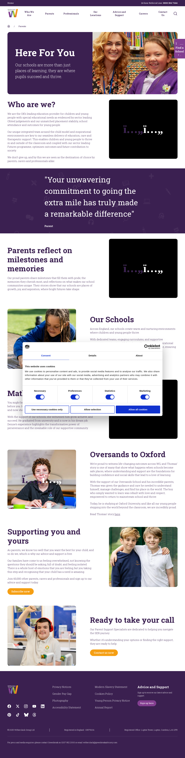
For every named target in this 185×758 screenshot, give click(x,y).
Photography (60, 700)
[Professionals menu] (81, 13)
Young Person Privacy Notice (112, 700)
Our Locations (95, 13)
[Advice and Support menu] (131, 13)
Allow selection (92, 409)
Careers (143, 13)
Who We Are (29, 13)
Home (10, 3)
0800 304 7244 (170, 3)
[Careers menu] (149, 13)
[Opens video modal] (41, 479)
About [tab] (139, 355)
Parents (49, 13)
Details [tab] (92, 355)
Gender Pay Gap (62, 693)
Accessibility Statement (66, 707)
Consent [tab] (46, 355)
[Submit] (175, 13)
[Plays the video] (143, 129)
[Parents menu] (56, 13)
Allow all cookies (138, 409)
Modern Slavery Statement (111, 686)
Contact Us (162, 13)
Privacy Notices (61, 686)
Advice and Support (119, 13)
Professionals (71, 13)
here (117, 514)
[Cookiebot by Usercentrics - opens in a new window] (146, 346)
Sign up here (147, 703)
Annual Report (104, 707)
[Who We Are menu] (38, 13)
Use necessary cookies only (46, 409)
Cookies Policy (104, 693)
